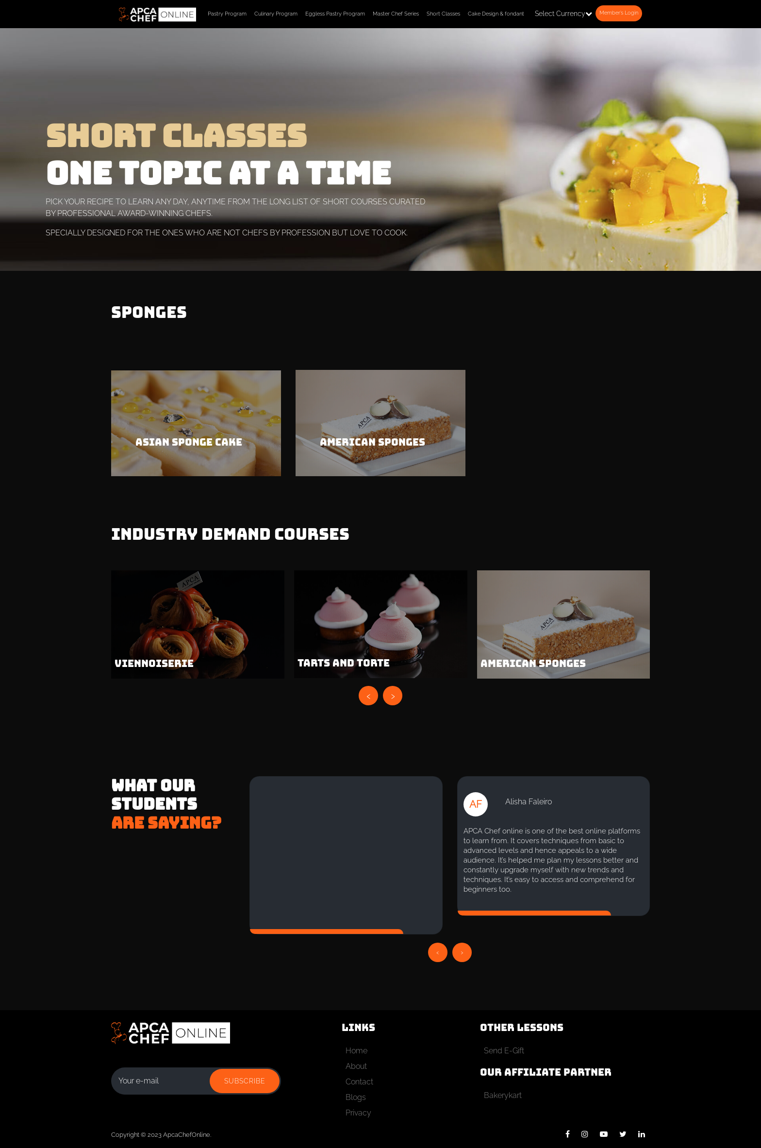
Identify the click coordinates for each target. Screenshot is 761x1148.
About (356, 1066)
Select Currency (563, 13)
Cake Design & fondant (496, 14)
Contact (359, 1081)
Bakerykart (503, 1095)
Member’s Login (618, 13)
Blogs (356, 1097)
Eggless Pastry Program (335, 14)
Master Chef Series (396, 14)
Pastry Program (227, 14)
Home (356, 1050)
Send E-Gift (504, 1050)
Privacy (358, 1112)
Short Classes (443, 14)
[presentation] (368, 695)
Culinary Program (276, 14)
